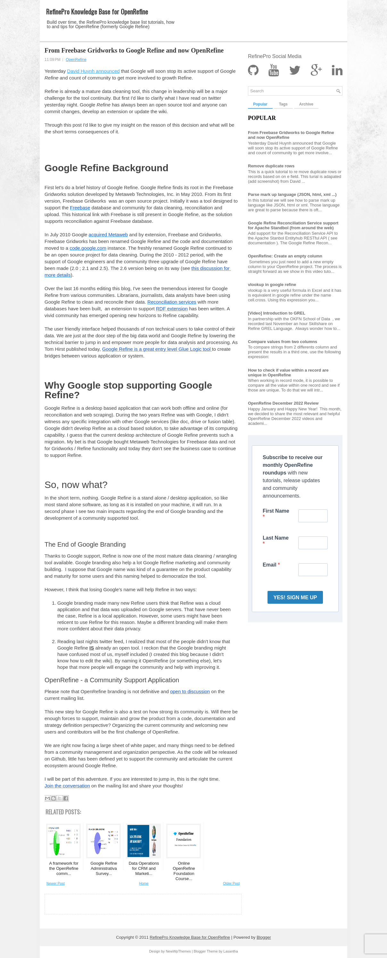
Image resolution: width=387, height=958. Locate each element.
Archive (306, 104)
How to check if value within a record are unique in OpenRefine (288, 372)
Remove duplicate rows (271, 166)
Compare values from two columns (282, 341)
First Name (276, 511)
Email (270, 564)
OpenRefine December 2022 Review (283, 403)
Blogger (264, 937)
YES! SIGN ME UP (295, 597)
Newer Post (55, 883)
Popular (260, 104)
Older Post (231, 883)
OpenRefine (76, 59)
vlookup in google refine (272, 284)
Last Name (276, 538)
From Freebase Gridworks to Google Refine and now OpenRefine (134, 50)
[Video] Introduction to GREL (276, 313)
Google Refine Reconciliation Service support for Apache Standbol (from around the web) (293, 225)
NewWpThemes (178, 951)
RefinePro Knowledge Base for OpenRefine (97, 11)
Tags (283, 104)
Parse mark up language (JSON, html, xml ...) (292, 194)
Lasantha (230, 951)
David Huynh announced (93, 71)
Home (143, 883)
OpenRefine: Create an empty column (285, 256)
